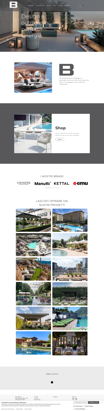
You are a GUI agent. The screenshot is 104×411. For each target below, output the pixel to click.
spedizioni (55, 396)
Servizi (60, 5)
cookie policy (37, 401)
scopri (60, 139)
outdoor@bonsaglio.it (23, 405)
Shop (54, 5)
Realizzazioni (40, 5)
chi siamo (36, 398)
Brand (49, 5)
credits (85, 407)
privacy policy (37, 399)
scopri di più (48, 187)
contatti (36, 396)
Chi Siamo (31, 5)
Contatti (67, 5)
